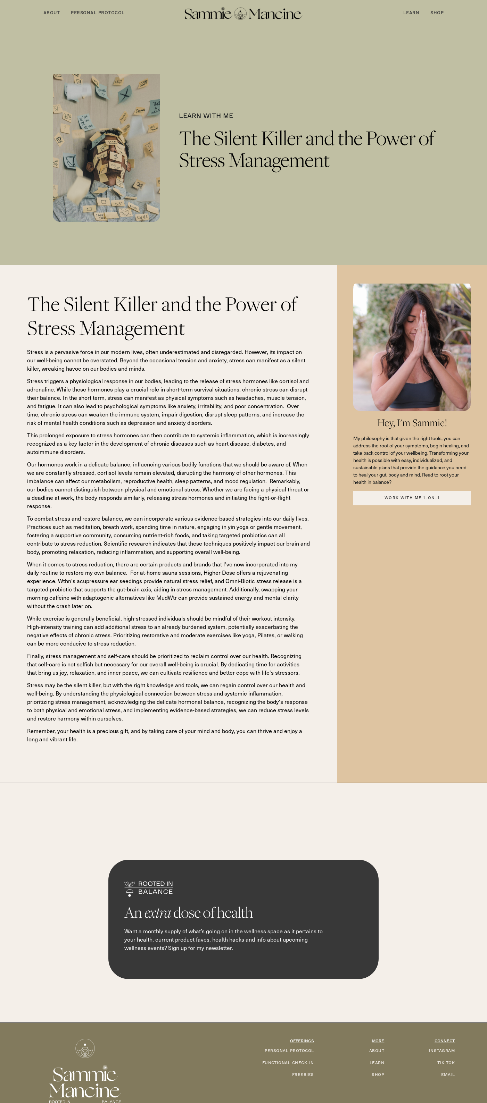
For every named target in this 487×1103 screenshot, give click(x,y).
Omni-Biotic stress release (258, 580)
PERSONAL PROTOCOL (289, 1050)
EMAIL (448, 1074)
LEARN (377, 1063)
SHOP (378, 1074)
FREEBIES (303, 1074)
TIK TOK (446, 1063)
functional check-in (288, 1063)
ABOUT (376, 1050)
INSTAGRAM (442, 1050)
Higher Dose (219, 572)
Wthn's (66, 580)
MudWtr (166, 597)
